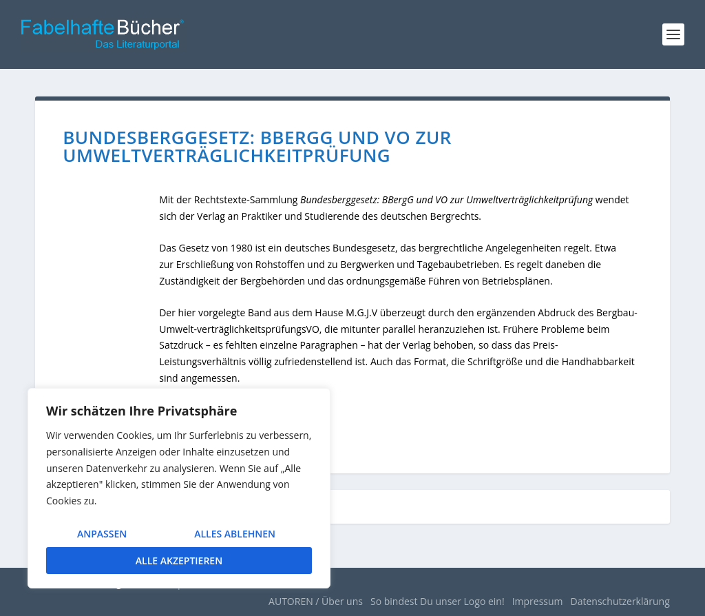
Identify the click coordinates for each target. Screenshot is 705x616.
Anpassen (102, 533)
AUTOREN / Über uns (316, 601)
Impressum (537, 601)
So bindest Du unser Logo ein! (437, 601)
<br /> (111, 281)
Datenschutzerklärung (620, 601)
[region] (179, 488)
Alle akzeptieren (179, 560)
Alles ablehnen (234, 533)
